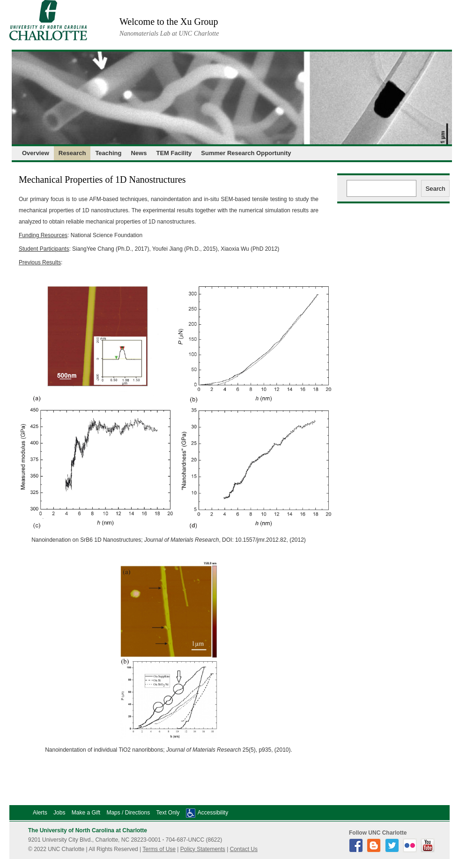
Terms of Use (159, 849)
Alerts (40, 812)
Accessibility (213, 812)
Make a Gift (86, 812)
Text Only (167, 812)
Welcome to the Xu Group (168, 21)
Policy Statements (202, 849)
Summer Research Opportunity (246, 153)
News (139, 153)
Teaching (108, 153)
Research (72, 153)
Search (435, 188)
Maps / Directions (128, 812)
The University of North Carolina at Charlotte (87, 830)
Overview (35, 153)
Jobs (59, 812)
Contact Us (244, 849)
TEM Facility (174, 153)
